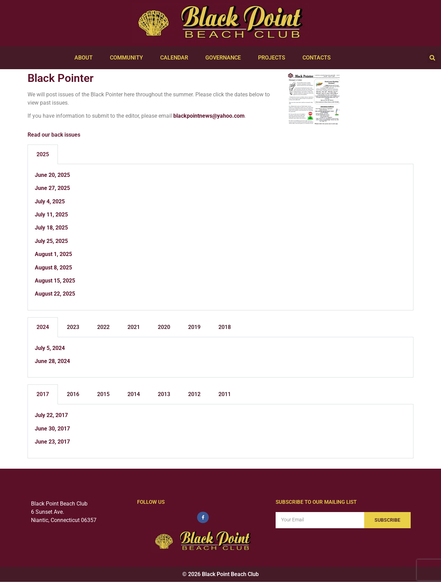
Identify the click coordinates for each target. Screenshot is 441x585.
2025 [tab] (43, 154)
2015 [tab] (103, 394)
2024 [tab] (43, 327)
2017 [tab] (43, 394)
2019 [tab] (194, 327)
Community (128, 57)
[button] (432, 58)
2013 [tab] (164, 394)
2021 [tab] (133, 327)
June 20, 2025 (52, 175)
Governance (224, 57)
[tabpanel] (220, 237)
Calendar (176, 57)
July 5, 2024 (50, 348)
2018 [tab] (224, 327)
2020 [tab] (164, 327)
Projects (273, 57)
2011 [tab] (224, 394)
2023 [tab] (73, 327)
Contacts (318, 57)
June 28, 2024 (52, 361)
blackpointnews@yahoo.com (209, 116)
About (85, 57)
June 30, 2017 (52, 428)
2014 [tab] (133, 394)
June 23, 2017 (52, 441)
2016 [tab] (73, 394)
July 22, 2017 (51, 415)
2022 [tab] (103, 327)
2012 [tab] (194, 394)
